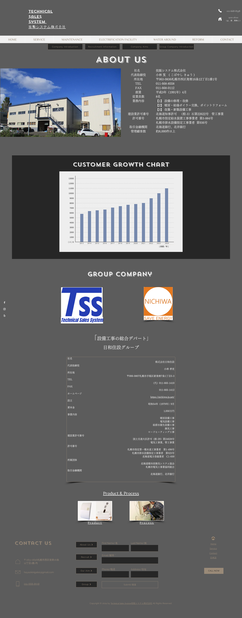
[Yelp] (4, 315)
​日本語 (213, 557)
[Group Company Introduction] (176, 47)
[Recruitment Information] (102, 47)
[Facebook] (4, 302)
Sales (35, 16)
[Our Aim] (86, 571)
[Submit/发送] (130, 584)
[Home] (220, 19)
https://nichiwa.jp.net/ (162, 397)
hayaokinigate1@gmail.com (39, 572)
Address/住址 (138, 569)
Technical (40, 11)
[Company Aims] (139, 47)
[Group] (86, 584)
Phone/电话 (108, 569)
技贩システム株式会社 (47, 27)
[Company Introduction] (65, 47)
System (37, 21)
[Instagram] (4, 309)
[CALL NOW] (213, 571)
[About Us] (86, 545)
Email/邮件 (108, 555)
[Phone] (220, 11)
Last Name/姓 (139, 543)
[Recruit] (86, 557)
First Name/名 (110, 543)
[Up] (213, 538)
